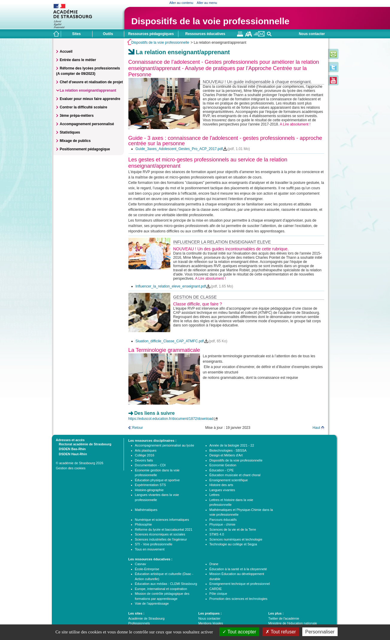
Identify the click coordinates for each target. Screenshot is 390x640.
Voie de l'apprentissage (152, 603)
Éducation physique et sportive (157, 480)
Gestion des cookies (71, 468)
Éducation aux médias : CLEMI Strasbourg (166, 583)
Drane (214, 564)
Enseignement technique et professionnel (240, 583)
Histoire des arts (221, 485)
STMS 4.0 (217, 534)
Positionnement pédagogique (85, 149)
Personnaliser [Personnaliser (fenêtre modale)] (320, 631)
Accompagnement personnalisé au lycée (164, 445)
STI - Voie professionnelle (153, 544)
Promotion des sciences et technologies (239, 598)
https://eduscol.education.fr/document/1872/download (170, 419)
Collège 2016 (144, 455)
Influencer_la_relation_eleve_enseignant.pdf (171, 286)
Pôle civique (218, 593)
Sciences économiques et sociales (160, 534)
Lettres (215, 495)
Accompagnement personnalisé (87, 124)
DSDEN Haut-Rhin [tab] (71, 454)
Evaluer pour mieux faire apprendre (90, 99)
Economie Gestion (223, 465)
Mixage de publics (75, 141)
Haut (316, 428)
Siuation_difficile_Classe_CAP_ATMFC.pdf (170, 341)
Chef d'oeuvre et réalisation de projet (91, 82)
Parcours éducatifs (223, 519)
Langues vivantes (222, 490)
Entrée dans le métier (78, 60)
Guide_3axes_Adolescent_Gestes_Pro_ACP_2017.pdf (179, 149)
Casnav (140, 564)
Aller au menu (207, 2)
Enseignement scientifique (229, 480)
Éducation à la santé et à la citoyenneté (238, 569)
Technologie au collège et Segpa (233, 544)
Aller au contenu (181, 2)
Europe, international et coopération (161, 589)
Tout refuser (280, 631)
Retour (137, 428)
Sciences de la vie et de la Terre (233, 529)
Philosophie (143, 524)
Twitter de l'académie (283, 618)
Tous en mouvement (150, 549)
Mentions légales (210, 623)
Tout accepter (239, 631)
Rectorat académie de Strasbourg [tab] (83, 444)
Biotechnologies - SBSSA (228, 450)
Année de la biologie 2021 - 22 (232, 445)
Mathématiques (146, 510)
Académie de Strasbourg (146, 618)
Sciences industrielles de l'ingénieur (161, 539)
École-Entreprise (147, 569)
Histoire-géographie (149, 490)
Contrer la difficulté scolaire (83, 107)
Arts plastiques (146, 450)
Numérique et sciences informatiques (162, 519)
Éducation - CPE (222, 470)
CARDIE (216, 589)
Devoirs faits (144, 460)
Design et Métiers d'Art (226, 455)
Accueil (66, 51)
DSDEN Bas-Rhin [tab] (71, 449)
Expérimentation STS (150, 485)
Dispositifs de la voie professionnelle (210, 21)
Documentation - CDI (150, 465)
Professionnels (139, 623)
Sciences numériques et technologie (236, 539)
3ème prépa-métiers (77, 116)
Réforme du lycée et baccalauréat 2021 (163, 529)
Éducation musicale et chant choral (235, 475)
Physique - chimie (223, 524)
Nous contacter (312, 34)
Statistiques (70, 132)
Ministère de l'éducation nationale (292, 623)
